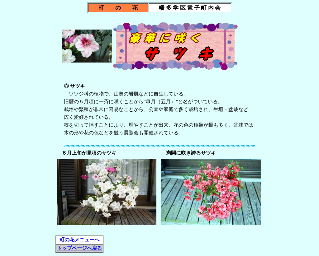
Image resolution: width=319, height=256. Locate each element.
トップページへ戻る (79, 248)
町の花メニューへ (79, 239)
